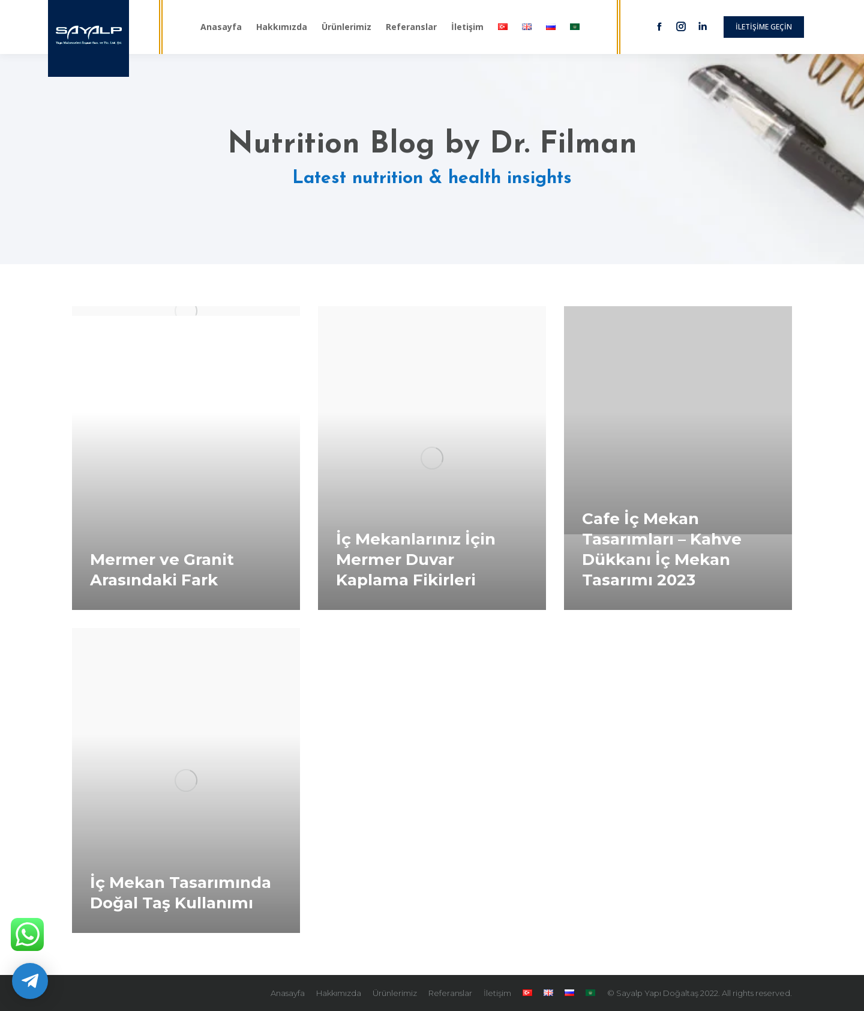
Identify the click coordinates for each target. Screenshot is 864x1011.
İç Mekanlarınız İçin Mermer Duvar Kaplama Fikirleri (416, 560)
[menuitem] (221, 27)
